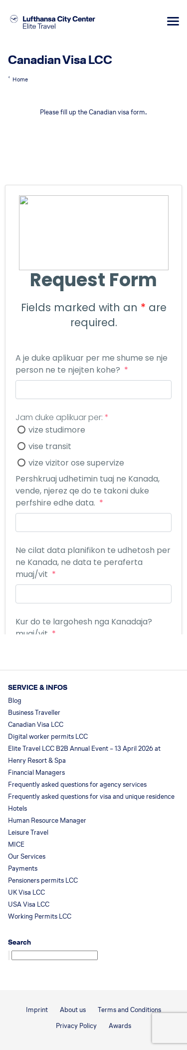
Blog (14, 700)
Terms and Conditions (129, 1010)
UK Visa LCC (26, 892)
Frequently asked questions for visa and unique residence (91, 796)
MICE (16, 844)
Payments (22, 868)
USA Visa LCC (28, 904)
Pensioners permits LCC (43, 880)
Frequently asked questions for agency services (77, 784)
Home (20, 79)
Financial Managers (36, 772)
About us (73, 1010)
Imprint (37, 1010)
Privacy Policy (76, 1026)
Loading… (93, 384)
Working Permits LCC (39, 916)
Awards (120, 1026)
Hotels (17, 808)
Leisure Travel (28, 832)
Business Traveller (34, 712)
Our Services (26, 856)
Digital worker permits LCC (48, 736)
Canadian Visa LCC (35, 724)
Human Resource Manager (47, 820)
